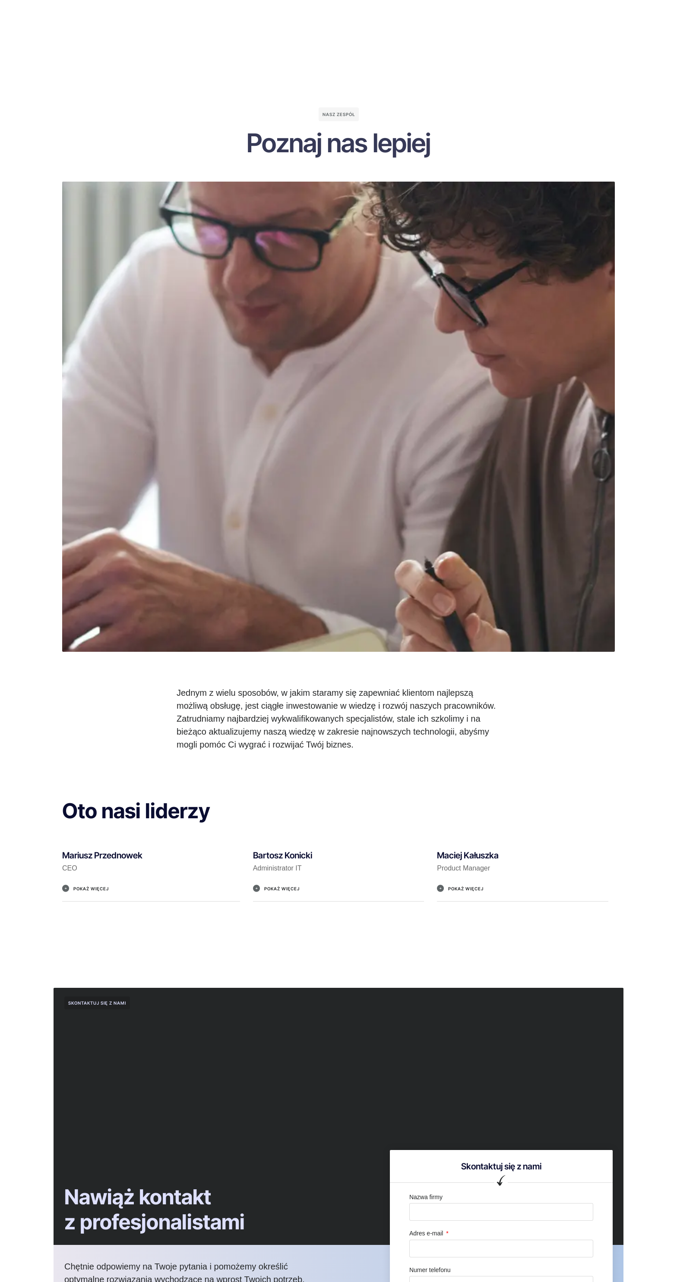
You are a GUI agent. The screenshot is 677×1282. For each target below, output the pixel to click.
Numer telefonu (430, 1269)
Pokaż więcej (91, 888)
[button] (151, 893)
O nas (211, 14)
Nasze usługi (306, 14)
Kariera (399, 14)
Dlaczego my (253, 14)
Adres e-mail (427, 1233)
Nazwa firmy (426, 1197)
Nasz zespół (357, 14)
